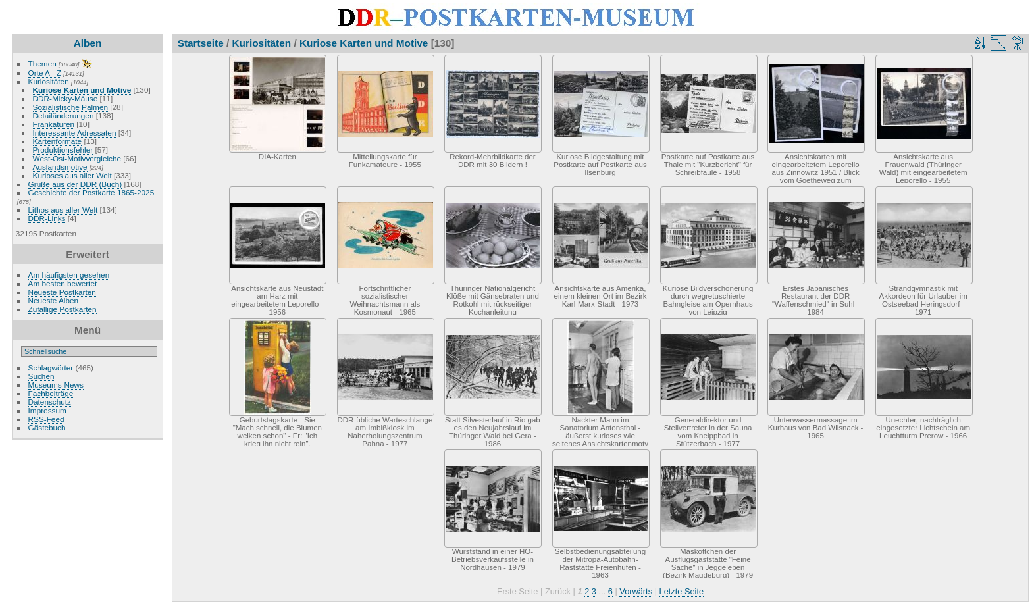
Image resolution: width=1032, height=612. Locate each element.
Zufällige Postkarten (62, 309)
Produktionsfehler (63, 149)
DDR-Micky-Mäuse (65, 98)
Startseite (201, 43)
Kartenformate (57, 141)
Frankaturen (53, 124)
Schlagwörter (51, 367)
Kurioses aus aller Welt (72, 175)
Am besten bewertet (62, 283)
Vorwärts (635, 591)
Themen (42, 63)
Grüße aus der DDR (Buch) (75, 184)
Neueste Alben (53, 300)
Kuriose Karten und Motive (82, 90)
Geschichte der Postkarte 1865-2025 (91, 192)
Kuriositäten (49, 81)
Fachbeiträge (51, 393)
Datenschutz (49, 401)
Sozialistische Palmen (70, 107)
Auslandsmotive (60, 167)
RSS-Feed (46, 419)
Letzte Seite (681, 591)
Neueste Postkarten (62, 292)
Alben (88, 43)
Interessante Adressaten (74, 132)
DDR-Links (47, 218)
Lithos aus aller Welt (63, 209)
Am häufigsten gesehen (69, 274)
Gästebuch (47, 427)
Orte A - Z (44, 72)
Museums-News (56, 384)
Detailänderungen (63, 115)
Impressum (47, 410)
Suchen (41, 376)
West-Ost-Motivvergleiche (77, 158)
